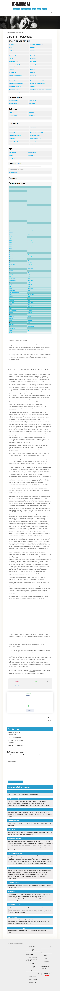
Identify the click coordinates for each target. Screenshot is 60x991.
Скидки (34, 9)
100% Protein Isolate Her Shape (32, 949)
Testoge (30, 959)
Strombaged (31, 971)
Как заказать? (16, 9)
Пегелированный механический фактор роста (31, 954)
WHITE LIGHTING (33, 968)
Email (25, 750)
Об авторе (30, 705)
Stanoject (31, 962)
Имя (9, 750)
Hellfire (30, 945)
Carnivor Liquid (32, 974)
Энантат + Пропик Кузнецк (16, 741)
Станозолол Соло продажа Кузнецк (45, 962)
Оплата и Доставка (26, 9)
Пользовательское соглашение (14, 946)
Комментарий (12, 757)
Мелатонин (31, 978)
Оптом (38, 9)
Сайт (40, 750)
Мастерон (31, 965)
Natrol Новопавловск (15, 733)
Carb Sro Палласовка (17, 32)
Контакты (44, 9)
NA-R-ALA (31, 942)
